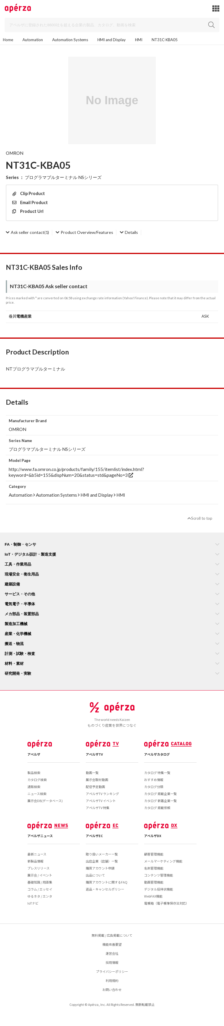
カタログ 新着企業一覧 (160, 800)
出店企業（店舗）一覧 (102, 861)
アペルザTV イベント (101, 800)
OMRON (14, 153)
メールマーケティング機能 (163, 861)
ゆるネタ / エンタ (39, 896)
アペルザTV (94, 754)
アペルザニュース (40, 835)
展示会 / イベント (39, 875)
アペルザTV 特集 (97, 807)
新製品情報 (35, 861)
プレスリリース (38, 868)
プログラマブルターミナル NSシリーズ (63, 177)
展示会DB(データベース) (45, 800)
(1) (27, 232)
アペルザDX (152, 835)
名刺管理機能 (153, 868)
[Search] (112, 25)
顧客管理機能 (153, 854)
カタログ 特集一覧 (157, 772)
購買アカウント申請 (100, 868)
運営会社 (112, 953)
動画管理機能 (153, 882)
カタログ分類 (153, 786)
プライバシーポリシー (112, 971)
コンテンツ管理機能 (158, 875)
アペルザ (33, 754)
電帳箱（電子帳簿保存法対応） (166, 903)
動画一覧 (92, 772)
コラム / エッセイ (39, 889)
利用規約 (112, 980)
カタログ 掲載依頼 (157, 807)
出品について (95, 875)
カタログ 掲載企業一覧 (160, 793)
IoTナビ (32, 903)
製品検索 (33, 772)
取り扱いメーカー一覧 (102, 854)
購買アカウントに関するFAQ (106, 882)
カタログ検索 (37, 779)
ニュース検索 (36, 793)
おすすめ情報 (153, 779)
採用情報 (112, 962)
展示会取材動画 (97, 779)
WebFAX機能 (153, 896)
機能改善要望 (112, 944)
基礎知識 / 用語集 (39, 882)
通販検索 (33, 786)
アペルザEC (94, 835)
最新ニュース (36, 854)
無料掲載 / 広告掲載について (112, 935)
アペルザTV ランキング (102, 793)
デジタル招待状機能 (158, 889)
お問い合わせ (112, 989)
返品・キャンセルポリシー (105, 889)
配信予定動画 (95, 786)
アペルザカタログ (157, 754)
